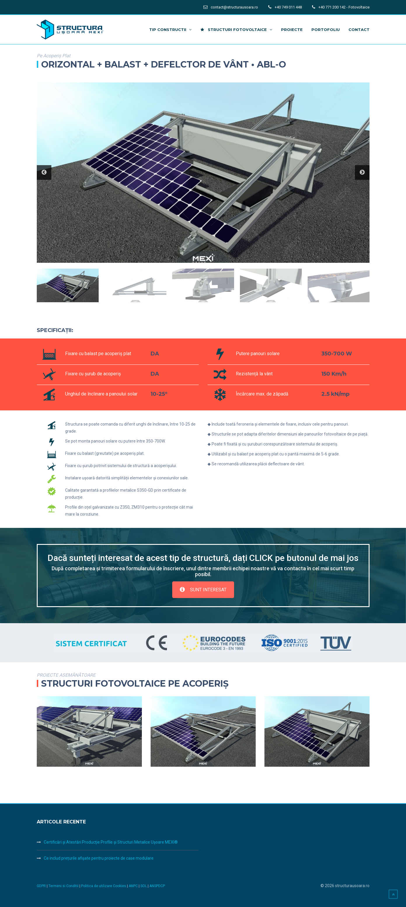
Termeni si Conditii (63, 886)
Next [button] (362, 172)
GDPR (41, 886)
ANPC (134, 886)
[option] (203, 172)
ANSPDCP (157, 886)
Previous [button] (44, 172)
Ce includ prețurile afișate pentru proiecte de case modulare (99, 858)
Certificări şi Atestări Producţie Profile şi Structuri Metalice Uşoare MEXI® (111, 842)
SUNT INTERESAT (203, 589)
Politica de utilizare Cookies (104, 886)
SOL (144, 886)
